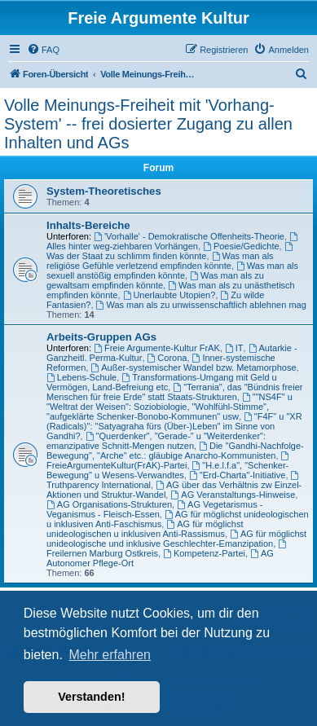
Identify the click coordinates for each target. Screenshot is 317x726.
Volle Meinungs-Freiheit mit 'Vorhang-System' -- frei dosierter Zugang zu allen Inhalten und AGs (148, 124)
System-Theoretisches (103, 191)
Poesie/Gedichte (241, 246)
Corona (167, 358)
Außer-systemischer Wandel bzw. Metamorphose (193, 367)
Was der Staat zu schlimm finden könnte (170, 251)
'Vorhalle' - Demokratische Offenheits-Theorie (189, 236)
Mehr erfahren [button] (109, 655)
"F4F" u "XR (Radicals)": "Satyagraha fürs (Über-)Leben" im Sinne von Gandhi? (174, 426)
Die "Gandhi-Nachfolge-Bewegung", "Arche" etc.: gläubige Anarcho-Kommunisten (175, 450)
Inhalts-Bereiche (88, 225)
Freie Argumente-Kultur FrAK (157, 348)
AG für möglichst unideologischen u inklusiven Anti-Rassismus (145, 529)
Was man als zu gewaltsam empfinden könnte (155, 280)
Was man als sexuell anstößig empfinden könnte (172, 270)
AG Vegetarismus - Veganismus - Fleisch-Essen (154, 509)
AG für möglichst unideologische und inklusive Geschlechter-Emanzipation (176, 538)
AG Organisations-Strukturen (109, 504)
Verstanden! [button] (91, 696)
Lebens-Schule (81, 377)
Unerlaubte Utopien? (169, 295)
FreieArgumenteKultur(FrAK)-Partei (168, 460)
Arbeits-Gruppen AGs (101, 337)
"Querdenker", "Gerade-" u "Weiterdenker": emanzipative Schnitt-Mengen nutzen (156, 441)
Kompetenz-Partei (204, 553)
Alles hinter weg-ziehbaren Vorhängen (173, 241)
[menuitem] (43, 49)
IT (234, 348)
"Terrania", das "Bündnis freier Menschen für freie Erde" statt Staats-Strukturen (174, 392)
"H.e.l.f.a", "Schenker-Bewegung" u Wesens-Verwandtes (167, 470)
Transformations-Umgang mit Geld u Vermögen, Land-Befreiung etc (161, 382)
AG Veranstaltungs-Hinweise (232, 494)
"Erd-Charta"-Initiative (237, 475)
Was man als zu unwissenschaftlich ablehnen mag (201, 305)
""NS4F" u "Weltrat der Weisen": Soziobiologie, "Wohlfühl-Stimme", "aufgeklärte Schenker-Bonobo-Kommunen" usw (169, 406)
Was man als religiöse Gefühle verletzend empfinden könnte (160, 261)
